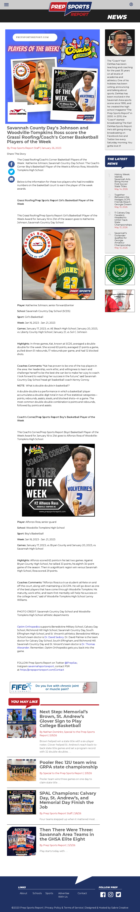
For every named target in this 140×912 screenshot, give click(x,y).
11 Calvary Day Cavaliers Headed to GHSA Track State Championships (123, 218)
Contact (82, 893)
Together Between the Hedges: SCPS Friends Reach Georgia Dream (123, 199)
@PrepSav (71, 662)
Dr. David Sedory (54, 637)
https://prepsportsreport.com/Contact (42, 669)
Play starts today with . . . (54, 851)
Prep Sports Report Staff (25, 148)
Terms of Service (73, 907)
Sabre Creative (119, 907)
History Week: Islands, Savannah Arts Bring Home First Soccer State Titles (122, 180)
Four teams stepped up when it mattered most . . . (69, 819)
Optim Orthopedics (28, 626)
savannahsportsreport (41, 666)
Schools (37, 893)
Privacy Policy (53, 907)
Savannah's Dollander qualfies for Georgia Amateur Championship (123, 239)
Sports (49, 893)
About (23, 893)
